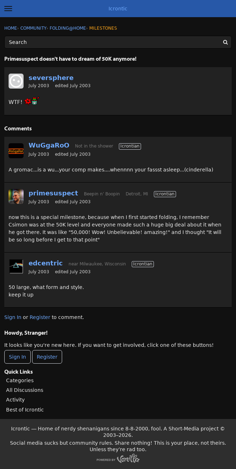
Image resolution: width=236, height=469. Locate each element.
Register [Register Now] (47, 357)
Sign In (12, 317)
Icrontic (118, 8)
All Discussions (24, 390)
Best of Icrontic (25, 410)
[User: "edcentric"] (16, 266)
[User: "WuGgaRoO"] (16, 150)
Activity (15, 400)
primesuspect (53, 193)
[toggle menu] (8, 9)
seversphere (51, 77)
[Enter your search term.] (118, 42)
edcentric (46, 263)
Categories (20, 380)
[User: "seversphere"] (16, 81)
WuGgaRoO (49, 145)
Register (40, 317)
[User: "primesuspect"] (16, 196)
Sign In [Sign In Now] (17, 357)
